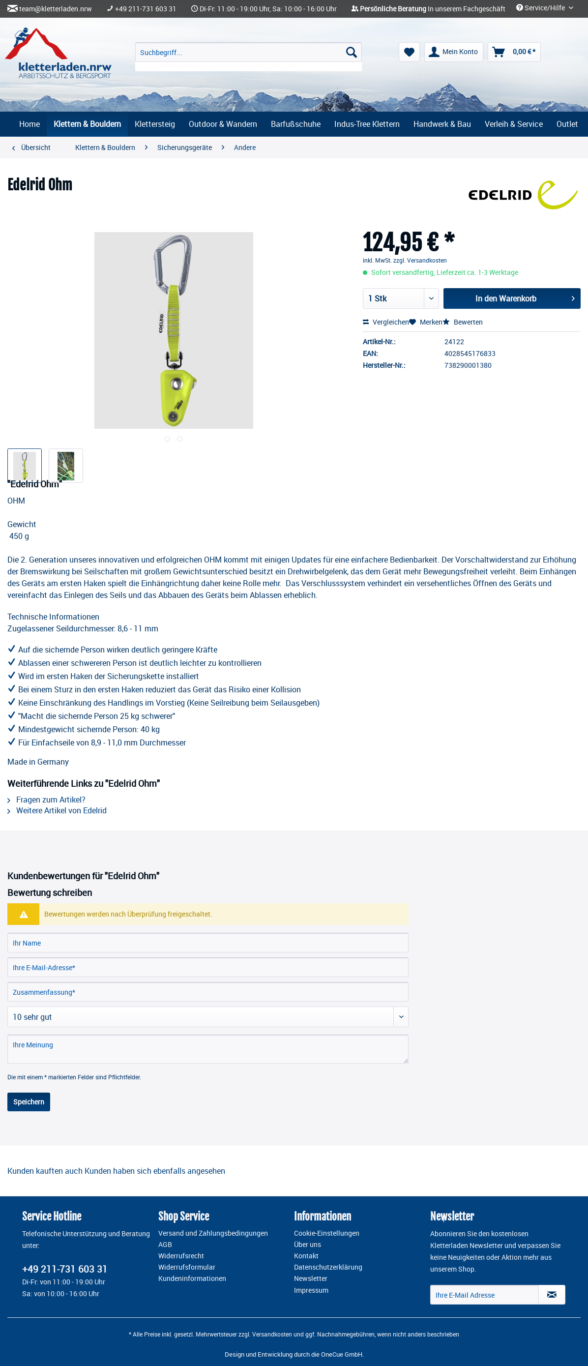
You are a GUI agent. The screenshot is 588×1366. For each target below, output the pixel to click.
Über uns (307, 1244)
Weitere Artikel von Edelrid (57, 810)
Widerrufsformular (186, 1267)
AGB (165, 1244)
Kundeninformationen (192, 1278)
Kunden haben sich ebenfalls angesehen (155, 1170)
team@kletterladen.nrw (55, 8)
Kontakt (306, 1255)
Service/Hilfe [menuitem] (541, 7)
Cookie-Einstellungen (326, 1233)
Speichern (28, 1101)
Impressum (311, 1290)
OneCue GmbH (341, 1354)
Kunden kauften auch (45, 1170)
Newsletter (310, 1278)
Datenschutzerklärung (328, 1267)
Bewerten (462, 322)
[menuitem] (248, 56)
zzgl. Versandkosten (420, 260)
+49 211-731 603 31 (145, 8)
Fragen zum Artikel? (46, 799)
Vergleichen (386, 322)
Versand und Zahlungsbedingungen (213, 1233)
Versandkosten (272, 1334)
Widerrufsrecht (181, 1255)
